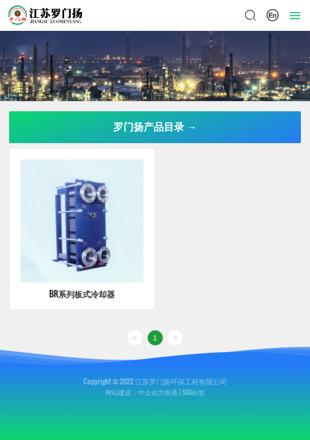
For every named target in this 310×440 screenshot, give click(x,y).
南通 (171, 392)
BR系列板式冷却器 (82, 294)
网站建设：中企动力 (134, 392)
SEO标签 (193, 392)
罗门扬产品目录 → (155, 127)
